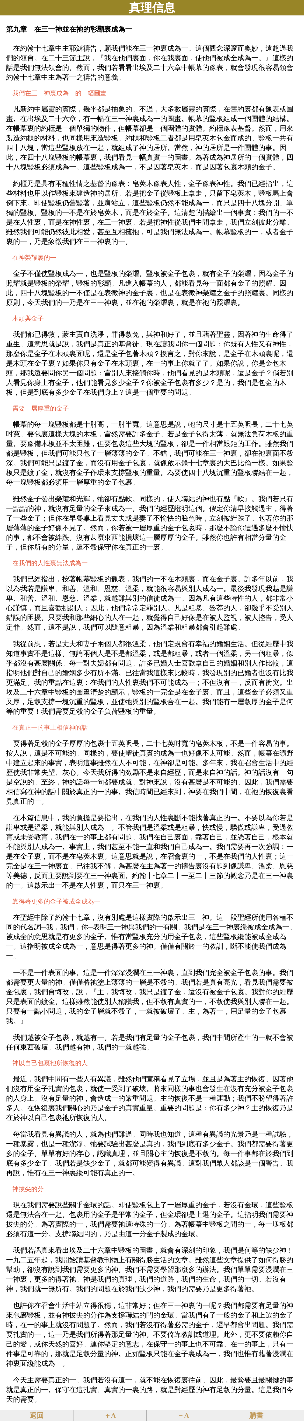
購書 (256, 1415)
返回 (37, 1415)
